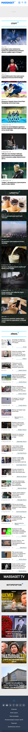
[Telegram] (20, 705)
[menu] (25, 2)
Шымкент (24, 535)
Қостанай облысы (22, 453)
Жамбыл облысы (22, 429)
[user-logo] (19, 3)
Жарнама (14, 709)
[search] (22, 2)
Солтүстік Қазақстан (21, 511)
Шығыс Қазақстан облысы (19, 524)
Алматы (25, 358)
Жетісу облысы (23, 559)
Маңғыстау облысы (22, 476)
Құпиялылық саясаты (14, 726)
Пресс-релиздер (14, 716)
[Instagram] (17, 705)
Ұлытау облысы (23, 571)
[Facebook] (13, 705)
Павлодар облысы (22, 499)
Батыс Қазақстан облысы (19, 418)
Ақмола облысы (23, 370)
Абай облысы (23, 547)
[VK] (10, 705)
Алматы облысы (22, 393)
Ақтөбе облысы (23, 381)
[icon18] (14, 701)
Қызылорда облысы (21, 464)
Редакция (14, 723)
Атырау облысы (23, 405)
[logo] (8, 2)
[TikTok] (3, 705)
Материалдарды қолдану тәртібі (14, 719)
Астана (25, 346)
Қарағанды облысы (22, 441)
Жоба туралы (14, 712)
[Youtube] (7, 705)
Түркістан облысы (22, 488)
